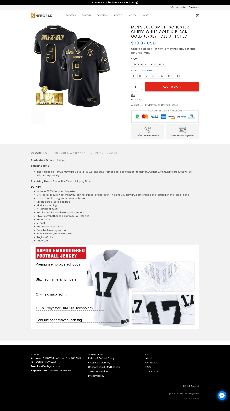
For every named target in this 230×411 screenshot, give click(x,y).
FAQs (172, 7)
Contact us (181, 7)
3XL (170, 66)
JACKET (145, 15)
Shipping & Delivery (99, 358)
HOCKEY (132, 15)
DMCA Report (191, 382)
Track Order (194, 7)
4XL (178, 66)
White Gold (157, 54)
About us (150, 354)
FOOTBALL (71, 15)
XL (153, 66)
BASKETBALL (102, 15)
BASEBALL (86, 15)
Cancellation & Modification (104, 362)
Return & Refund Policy (101, 354)
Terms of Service (98, 367)
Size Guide (147, 60)
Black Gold (139, 54)
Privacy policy (96, 371)
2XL (161, 66)
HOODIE (118, 15)
